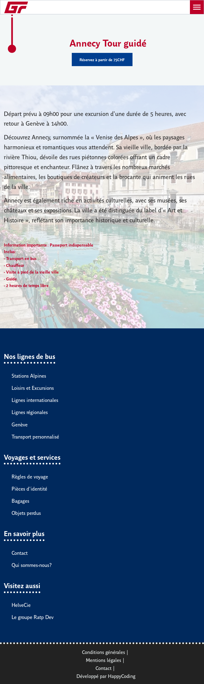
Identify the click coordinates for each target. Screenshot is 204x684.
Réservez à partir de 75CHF (102, 59)
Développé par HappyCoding (105, 675)
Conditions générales (103, 651)
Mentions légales (103, 659)
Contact (104, 667)
